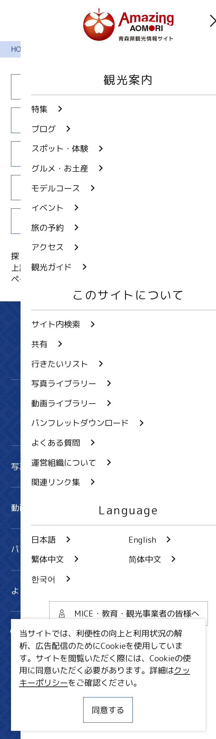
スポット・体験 (57, 120)
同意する (108, 710)
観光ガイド (57, 221)
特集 (57, 86)
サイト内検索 (43, 632)
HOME (21, 49)
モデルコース (57, 153)
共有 (128, 632)
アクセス (158, 187)
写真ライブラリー (108, 466)
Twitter (67, 404)
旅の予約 (57, 187)
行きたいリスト (47, 650)
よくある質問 (108, 590)
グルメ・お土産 (158, 120)
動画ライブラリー (108, 507)
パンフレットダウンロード (108, 549)
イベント (158, 153)
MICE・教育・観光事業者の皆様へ (73, 677)
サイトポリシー (39, 697)
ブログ (158, 86)
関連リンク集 (35, 716)
